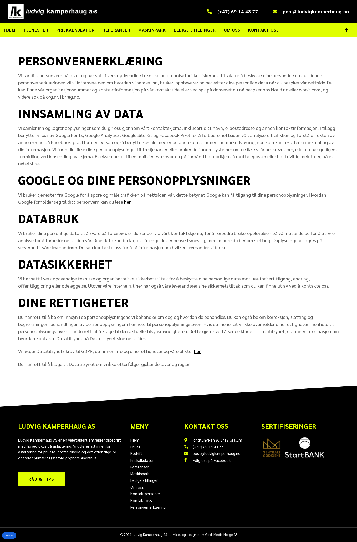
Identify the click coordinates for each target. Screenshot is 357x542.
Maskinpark (152, 30)
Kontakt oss (263, 30)
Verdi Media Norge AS (221, 534)
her (127, 202)
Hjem (10, 30)
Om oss (232, 30)
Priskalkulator (75, 30)
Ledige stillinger (195, 30)
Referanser (116, 30)
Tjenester (35, 30)
